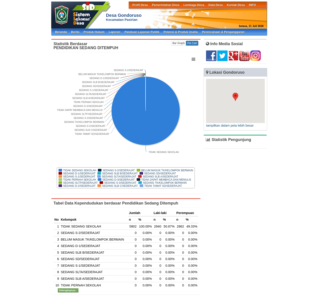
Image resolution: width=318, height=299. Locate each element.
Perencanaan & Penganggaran (223, 32)
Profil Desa (140, 5)
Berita (75, 32)
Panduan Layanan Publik (142, 32)
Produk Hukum (94, 32)
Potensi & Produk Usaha (181, 32)
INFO (252, 5)
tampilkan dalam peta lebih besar (230, 125)
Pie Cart (192, 43)
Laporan (115, 32)
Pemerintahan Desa (165, 5)
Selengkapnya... (68, 290)
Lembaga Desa (194, 5)
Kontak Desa (236, 5)
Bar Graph (178, 43)
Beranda (61, 32)
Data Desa (215, 5)
